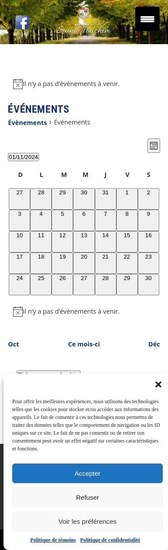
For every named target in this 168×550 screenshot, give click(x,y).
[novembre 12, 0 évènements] (62, 242)
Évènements (27, 122)
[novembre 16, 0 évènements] (148, 242)
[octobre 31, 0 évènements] (105, 199)
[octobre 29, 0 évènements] (62, 199)
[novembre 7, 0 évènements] (105, 220)
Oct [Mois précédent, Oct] (13, 344)
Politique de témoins (53, 540)
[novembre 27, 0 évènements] (83, 284)
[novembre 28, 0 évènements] (105, 284)
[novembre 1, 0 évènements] (127, 199)
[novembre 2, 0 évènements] (148, 199)
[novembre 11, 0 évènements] (41, 242)
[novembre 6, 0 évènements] (83, 220)
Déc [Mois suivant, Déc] (154, 344)
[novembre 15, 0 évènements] (127, 242)
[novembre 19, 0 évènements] (62, 263)
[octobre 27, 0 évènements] (19, 199)
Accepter (87, 473)
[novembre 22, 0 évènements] (127, 263)
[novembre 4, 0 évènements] (41, 220)
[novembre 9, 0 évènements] (148, 220)
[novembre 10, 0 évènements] (19, 242)
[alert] (84, 84)
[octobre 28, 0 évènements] (41, 199)
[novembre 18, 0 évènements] (41, 263)
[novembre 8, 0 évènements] (127, 220)
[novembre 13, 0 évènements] (83, 242)
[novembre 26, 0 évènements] (62, 284)
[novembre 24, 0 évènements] (19, 284)
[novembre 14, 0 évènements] (105, 242)
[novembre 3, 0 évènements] (19, 220)
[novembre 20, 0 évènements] (83, 263)
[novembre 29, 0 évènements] (127, 284)
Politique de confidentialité (110, 540)
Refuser (87, 497)
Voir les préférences (88, 521)
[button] (158, 384)
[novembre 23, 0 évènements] (148, 263)
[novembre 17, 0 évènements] (19, 263)
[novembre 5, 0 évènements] (62, 220)
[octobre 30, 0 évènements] (83, 199)
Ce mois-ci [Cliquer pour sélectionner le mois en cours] (84, 344)
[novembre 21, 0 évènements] (105, 263)
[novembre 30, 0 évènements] (148, 284)
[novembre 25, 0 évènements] (41, 284)
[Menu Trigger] (147, 19)
